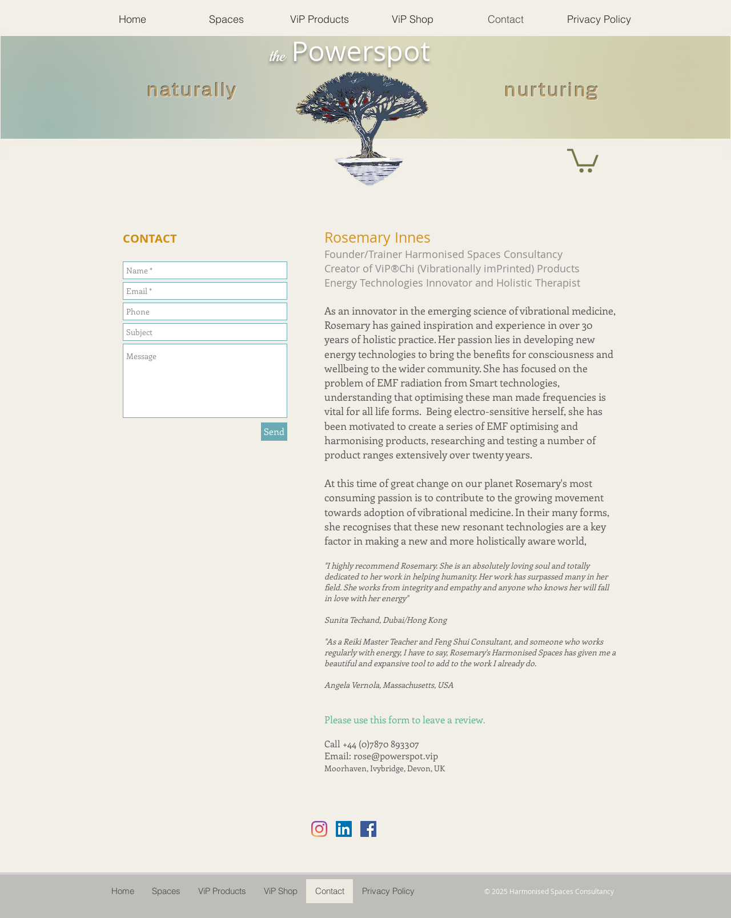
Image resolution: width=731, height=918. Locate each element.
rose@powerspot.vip (396, 756)
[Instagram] (319, 829)
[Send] (274, 431)
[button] (583, 159)
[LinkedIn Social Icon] (344, 829)
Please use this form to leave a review (403, 719)
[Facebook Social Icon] (368, 829)
